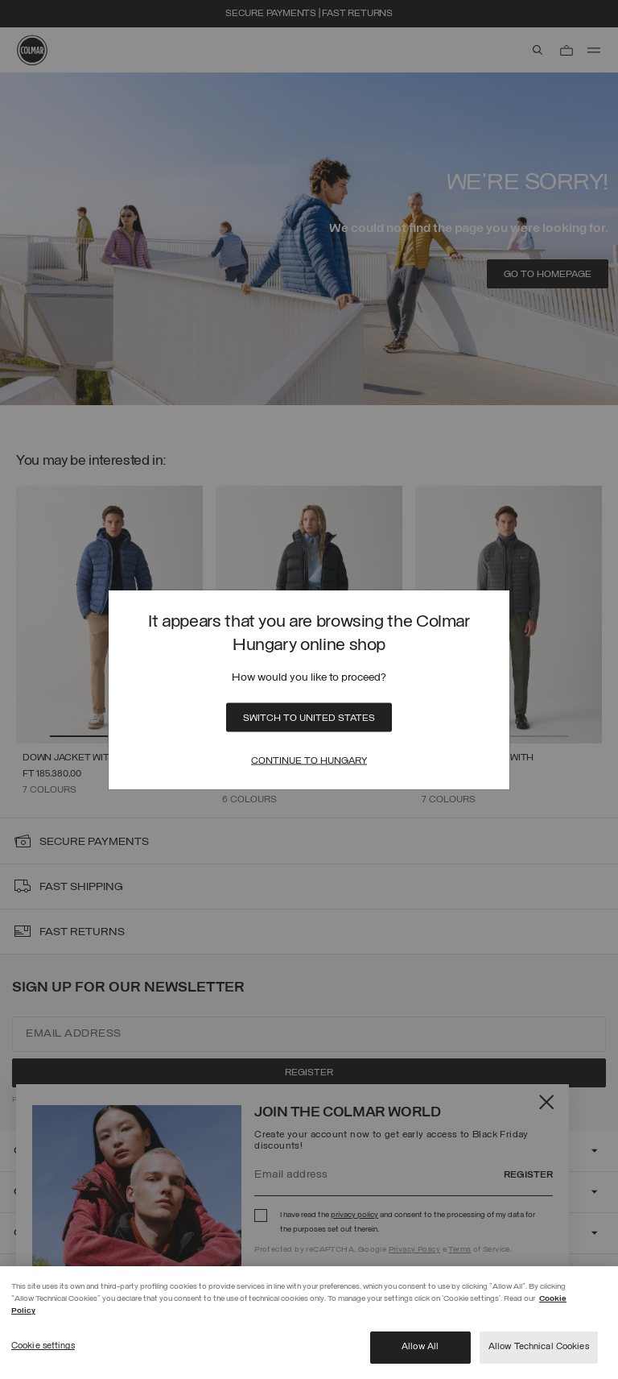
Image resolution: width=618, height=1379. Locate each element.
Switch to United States (309, 718)
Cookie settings (43, 1346)
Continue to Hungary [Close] (309, 760)
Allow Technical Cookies (538, 1347)
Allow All (420, 1347)
